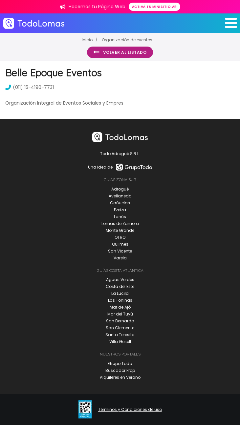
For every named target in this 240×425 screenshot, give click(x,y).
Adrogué (120, 189)
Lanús (120, 216)
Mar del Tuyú (120, 314)
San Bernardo (120, 321)
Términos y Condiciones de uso (130, 409)
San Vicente (120, 251)
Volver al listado (120, 52)
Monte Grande (120, 230)
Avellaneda (120, 196)
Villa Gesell (120, 341)
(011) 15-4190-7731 (29, 87)
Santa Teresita (120, 334)
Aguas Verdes (120, 279)
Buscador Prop (120, 370)
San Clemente (120, 328)
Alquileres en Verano (120, 377)
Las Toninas (120, 300)
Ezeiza (120, 209)
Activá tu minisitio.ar (154, 6)
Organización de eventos (127, 40)
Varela (120, 258)
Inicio (87, 40)
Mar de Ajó (120, 307)
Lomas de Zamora (120, 223)
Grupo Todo (120, 363)
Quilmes (120, 244)
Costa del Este (120, 286)
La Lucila (120, 293)
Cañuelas (120, 203)
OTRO (120, 237)
